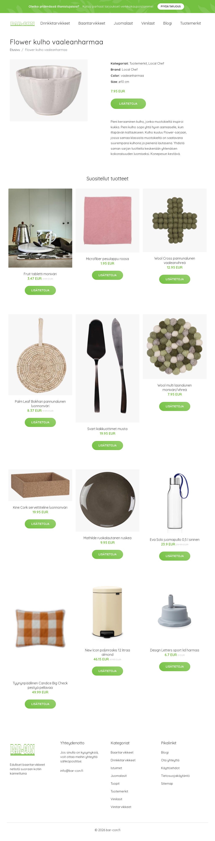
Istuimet (116, 772)
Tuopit (115, 787)
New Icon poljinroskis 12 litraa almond (107, 656)
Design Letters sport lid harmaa (174, 654)
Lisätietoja (128, 107)
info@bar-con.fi (71, 774)
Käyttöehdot (170, 772)
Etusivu (15, 53)
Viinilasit (148, 25)
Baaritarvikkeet (91, 25)
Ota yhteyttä (170, 764)
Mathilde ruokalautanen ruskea (107, 541)
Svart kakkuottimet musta (107, 432)
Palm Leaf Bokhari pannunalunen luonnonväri (40, 407)
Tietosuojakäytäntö (175, 780)
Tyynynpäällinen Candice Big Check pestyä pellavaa (40, 689)
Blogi (167, 25)
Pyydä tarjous (171, 6)
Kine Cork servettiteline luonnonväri (40, 511)
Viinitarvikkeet (121, 811)
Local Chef (156, 67)
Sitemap (167, 787)
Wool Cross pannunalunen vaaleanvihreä (174, 264)
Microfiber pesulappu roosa (107, 262)
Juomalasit (123, 25)
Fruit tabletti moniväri (40, 277)
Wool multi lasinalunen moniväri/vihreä (174, 391)
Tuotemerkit (190, 25)
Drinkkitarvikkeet (55, 25)
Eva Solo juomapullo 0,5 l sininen (174, 543)
